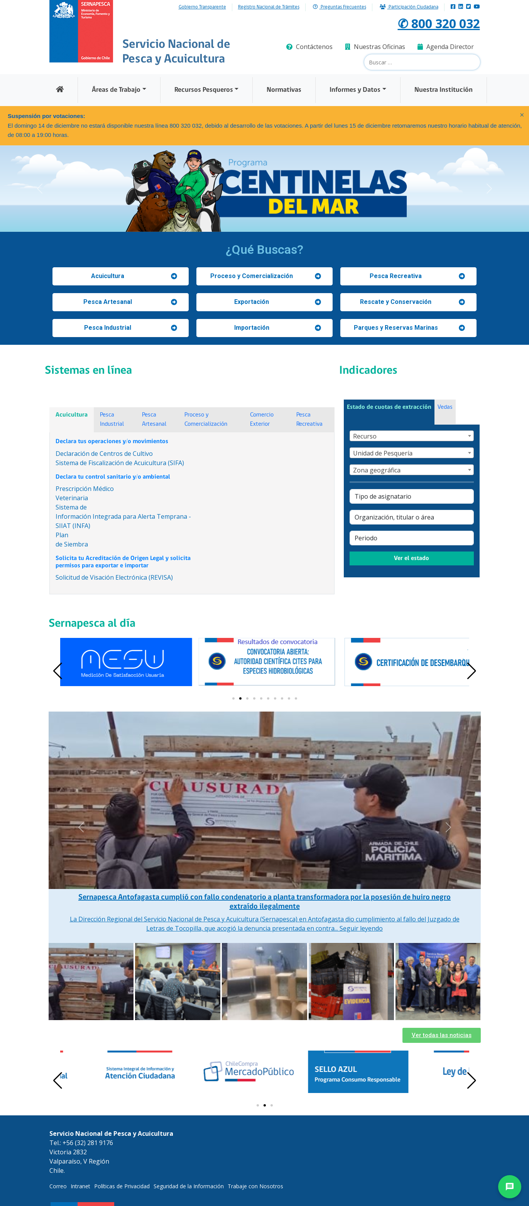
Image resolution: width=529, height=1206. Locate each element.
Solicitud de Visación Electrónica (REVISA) (114, 577)
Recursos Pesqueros (203, 90)
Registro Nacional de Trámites (268, 7)
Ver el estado (411, 558)
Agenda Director (445, 46)
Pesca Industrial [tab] (112, 419)
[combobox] (412, 435)
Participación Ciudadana (409, 7)
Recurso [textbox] (365, 436)
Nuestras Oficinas (375, 46)
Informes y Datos (355, 90)
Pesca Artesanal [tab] (154, 419)
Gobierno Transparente (202, 7)
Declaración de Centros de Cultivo (104, 453)
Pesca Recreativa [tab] (309, 419)
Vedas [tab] (445, 407)
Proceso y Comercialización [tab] (205, 419)
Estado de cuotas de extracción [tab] (389, 407)
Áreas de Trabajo (116, 90)
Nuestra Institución (443, 90)
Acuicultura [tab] (72, 415)
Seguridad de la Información (189, 1186)
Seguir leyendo (361, 928)
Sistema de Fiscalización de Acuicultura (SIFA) (120, 463)
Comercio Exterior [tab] (262, 419)
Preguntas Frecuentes (339, 7)
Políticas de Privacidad (122, 1186)
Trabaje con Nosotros (255, 1186)
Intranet (80, 1186)
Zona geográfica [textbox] (377, 470)
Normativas (284, 90)
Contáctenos (309, 46)
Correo (58, 1186)
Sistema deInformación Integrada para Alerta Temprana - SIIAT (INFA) (123, 516)
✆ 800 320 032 (439, 23)
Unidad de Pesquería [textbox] (382, 453)
